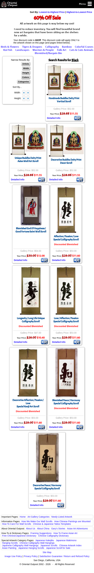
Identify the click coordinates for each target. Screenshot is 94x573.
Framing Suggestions (40, 533)
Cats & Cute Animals (81, 49)
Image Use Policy (13, 556)
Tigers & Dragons (32, 46)
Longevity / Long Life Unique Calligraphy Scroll (31, 320)
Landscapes (22, 49)
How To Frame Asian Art (65, 533)
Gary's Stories (58, 528)
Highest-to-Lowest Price (79, 12)
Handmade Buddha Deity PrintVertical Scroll (64, 100)
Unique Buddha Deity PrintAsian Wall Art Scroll (28, 159)
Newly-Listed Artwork (61, 516)
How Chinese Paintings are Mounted (72, 521)
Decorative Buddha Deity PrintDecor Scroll (66, 161)
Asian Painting (9, 548)
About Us (30, 528)
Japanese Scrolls (48, 545)
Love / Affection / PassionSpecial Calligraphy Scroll (66, 320)
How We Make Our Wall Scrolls (36, 521)
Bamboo (67, 46)
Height (25, 73)
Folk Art (61, 49)
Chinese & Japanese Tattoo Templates (52, 524)
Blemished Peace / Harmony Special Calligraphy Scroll (66, 402)
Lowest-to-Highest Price (52, 12)
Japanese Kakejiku (44, 540)
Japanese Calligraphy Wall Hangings (20, 545)
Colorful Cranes (84, 46)
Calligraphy (52, 46)
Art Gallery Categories (39, 516)
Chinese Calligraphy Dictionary (53, 535)
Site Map (47, 552)
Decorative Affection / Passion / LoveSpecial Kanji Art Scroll (27, 403)
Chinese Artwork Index (70, 545)
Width (26, 68)
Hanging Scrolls (10, 543)
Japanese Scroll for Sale (58, 548)
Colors (25, 77)
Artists (25, 64)
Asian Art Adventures (77, 528)
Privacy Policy (31, 556)
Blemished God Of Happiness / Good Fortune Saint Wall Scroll (30, 230)
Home (23, 516)
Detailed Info (53, 118)
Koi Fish (7, 49)
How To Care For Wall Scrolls (16, 524)
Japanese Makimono (66, 540)
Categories (23, 81)
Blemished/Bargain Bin (48, 53)
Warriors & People (43, 49)
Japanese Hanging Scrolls (31, 548)
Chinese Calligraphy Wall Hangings (37, 543)
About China (43, 528)
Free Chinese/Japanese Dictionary (19, 535)
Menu (85, 4)
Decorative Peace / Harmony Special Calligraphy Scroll (47, 487)
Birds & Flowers (10, 46)
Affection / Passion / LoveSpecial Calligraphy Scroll (66, 238)
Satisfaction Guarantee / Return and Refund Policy (65, 556)
